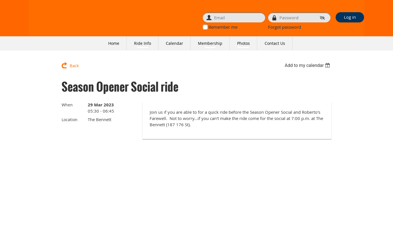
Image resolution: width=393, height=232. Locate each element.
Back (74, 65)
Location (70, 119)
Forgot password (284, 27)
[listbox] (308, 65)
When (67, 104)
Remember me (222, 27)
